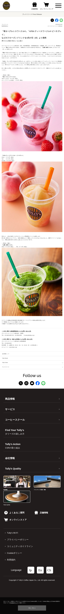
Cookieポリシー (14, 553)
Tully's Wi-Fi (12, 533)
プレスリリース (5, 367)
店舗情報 (41, 513)
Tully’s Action (12, 446)
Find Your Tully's (14, 432)
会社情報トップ (5, 353)
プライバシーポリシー (18, 539)
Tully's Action (5, 362)
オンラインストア (15, 520)
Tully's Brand (5, 358)
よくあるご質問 (14, 513)
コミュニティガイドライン (20, 546)
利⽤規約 (11, 560)
